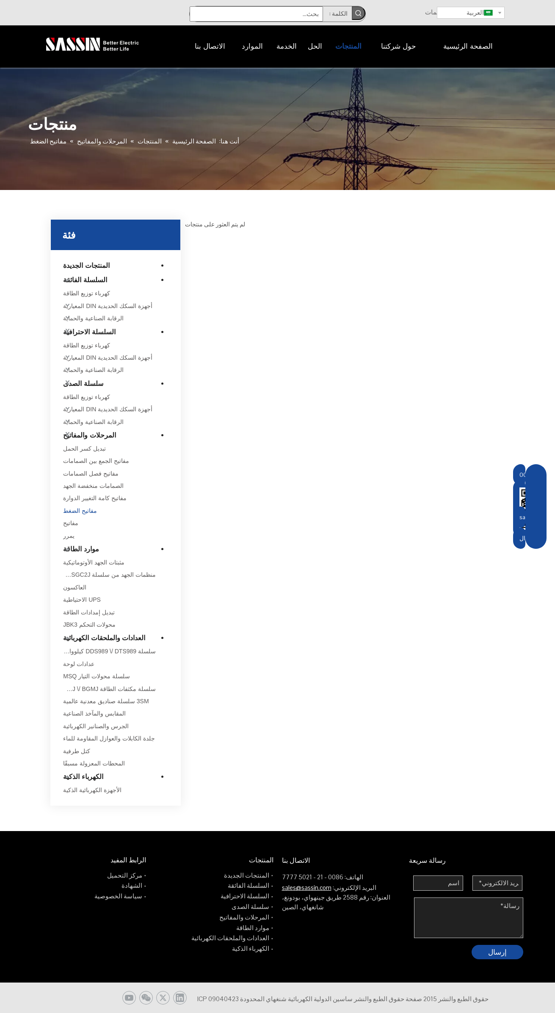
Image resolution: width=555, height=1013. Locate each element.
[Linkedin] (180, 998)
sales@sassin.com (306, 888)
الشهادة (131, 885)
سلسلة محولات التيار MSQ (96, 676)
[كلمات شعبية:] (358, 13)
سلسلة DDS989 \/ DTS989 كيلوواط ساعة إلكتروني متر (109, 651)
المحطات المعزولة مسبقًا (94, 763)
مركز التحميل (124, 875)
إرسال (497, 952)
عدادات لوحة (78, 664)
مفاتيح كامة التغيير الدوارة (95, 498)
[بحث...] (256, 14)
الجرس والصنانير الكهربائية (96, 726)
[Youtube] (129, 998)
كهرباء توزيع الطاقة (86, 293)
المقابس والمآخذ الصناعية (94, 713)
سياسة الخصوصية (118, 896)
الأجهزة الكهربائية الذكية (92, 790)
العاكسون (74, 587)
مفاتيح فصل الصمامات (91, 473)
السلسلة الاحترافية (89, 332)
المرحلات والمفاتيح (89, 435)
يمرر (69, 535)
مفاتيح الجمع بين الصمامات (96, 460)
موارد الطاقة (81, 549)
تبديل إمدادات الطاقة (89, 612)
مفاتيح (70, 523)
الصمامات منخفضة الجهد (93, 485)
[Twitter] (163, 998)
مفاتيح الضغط (80, 510)
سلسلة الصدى (83, 383)
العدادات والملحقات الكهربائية (104, 637)
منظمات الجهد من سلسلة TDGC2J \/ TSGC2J (109, 574)
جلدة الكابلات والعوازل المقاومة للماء (109, 738)
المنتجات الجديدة (86, 265)
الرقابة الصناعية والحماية (93, 318)
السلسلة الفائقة (85, 280)
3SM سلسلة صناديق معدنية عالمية (106, 701)
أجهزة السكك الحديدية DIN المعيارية (107, 306)
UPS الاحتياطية (82, 599)
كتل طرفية (76, 751)
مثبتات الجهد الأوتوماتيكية (93, 562)
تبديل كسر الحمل (84, 448)
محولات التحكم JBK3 (89, 624)
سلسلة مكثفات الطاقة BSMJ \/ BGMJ (109, 688)
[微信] (146, 998)
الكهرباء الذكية (83, 776)
